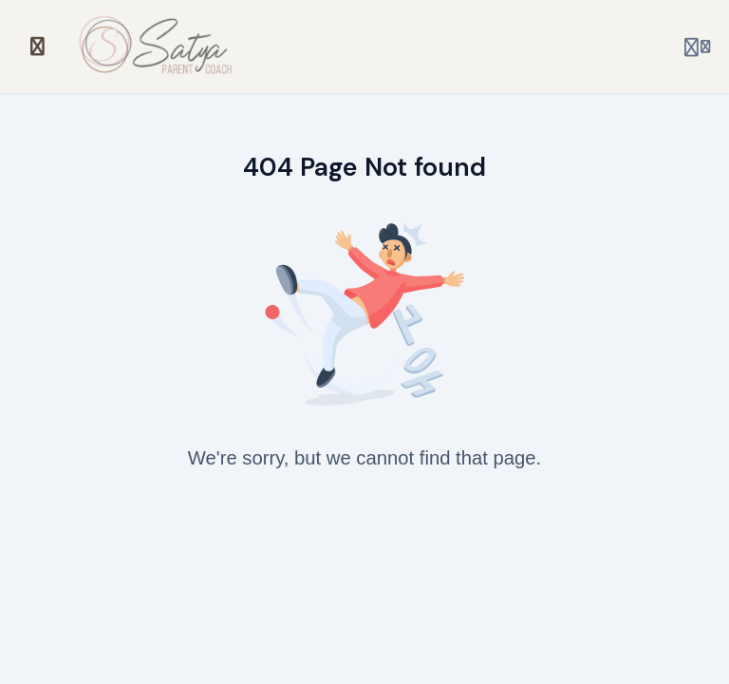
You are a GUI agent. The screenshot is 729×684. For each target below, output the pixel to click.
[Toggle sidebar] (38, 47)
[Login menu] (697, 46)
